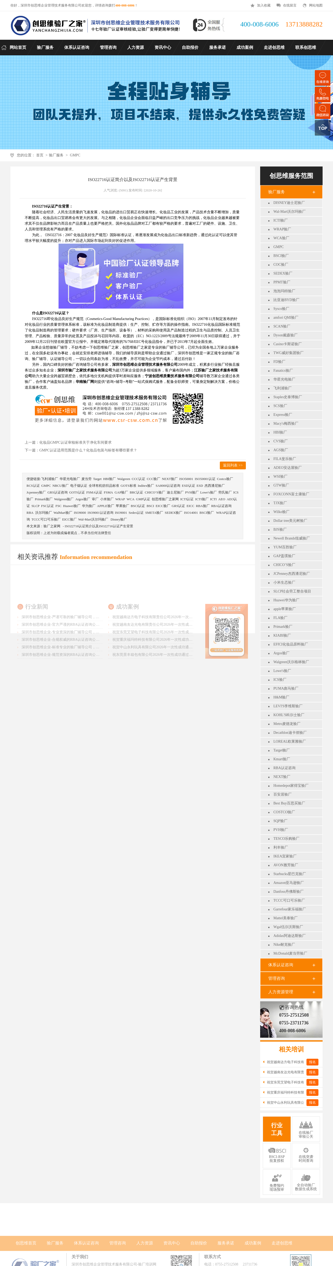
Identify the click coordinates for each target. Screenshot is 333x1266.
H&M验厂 (281, 697)
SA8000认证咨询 (168, 486)
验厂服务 (56, 155)
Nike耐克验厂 (284, 945)
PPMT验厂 (281, 282)
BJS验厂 (280, 529)
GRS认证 (178, 506)
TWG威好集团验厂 (288, 353)
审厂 (95, 499)
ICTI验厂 (280, 220)
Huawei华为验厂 (286, 600)
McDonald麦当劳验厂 (290, 953)
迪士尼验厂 (175, 492)
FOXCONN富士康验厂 (291, 494)
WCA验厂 (281, 238)
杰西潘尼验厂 (214, 486)
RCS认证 (33, 486)
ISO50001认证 (205, 479)
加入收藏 (264, 5)
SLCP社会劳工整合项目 (292, 591)
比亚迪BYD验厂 (286, 300)
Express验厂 (282, 415)
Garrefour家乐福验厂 (289, 909)
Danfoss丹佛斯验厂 (288, 892)
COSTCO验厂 (284, 812)
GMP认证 (143, 499)
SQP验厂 (280, 821)
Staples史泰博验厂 (287, 397)
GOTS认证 (77, 492)
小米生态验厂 (284, 582)
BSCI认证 (138, 506)
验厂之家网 (51, 526)
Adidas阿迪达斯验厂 (289, 936)
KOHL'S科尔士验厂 (288, 715)
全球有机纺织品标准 (104, 486)
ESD (200, 486)
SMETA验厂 (154, 513)
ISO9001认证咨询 (100, 513)
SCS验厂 (280, 406)
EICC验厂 (163, 506)
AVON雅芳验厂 (285, 865)
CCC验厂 (153, 479)
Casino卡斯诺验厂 (287, 344)
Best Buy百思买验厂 (289, 803)
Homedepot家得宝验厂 (291, 786)
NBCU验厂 (60, 486)
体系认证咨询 (280, 965)
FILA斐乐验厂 (284, 459)
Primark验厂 (282, 627)
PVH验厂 (280, 830)
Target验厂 (281, 750)
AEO (221, 499)
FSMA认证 (94, 492)
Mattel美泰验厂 (285, 918)
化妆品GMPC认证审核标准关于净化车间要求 (75, 442)
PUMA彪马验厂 (285, 688)
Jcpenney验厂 (36, 492)
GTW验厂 (281, 485)
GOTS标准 (128, 486)
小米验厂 (107, 499)
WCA (130, 499)
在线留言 (290, 5)
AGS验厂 (280, 450)
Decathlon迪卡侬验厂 (290, 733)
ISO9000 (80, 513)
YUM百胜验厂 (285, 547)
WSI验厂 (280, 476)
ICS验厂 (279, 680)
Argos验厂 (281, 653)
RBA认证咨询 (284, 768)
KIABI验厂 (282, 635)
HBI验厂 (280, 432)
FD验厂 (279, 362)
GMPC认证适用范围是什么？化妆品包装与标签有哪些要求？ (88, 450)
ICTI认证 (187, 499)
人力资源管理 (280, 992)
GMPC (75, 155)
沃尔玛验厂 (43, 513)
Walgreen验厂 (64, 499)
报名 (312, 1062)
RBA (30, 513)
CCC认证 (138, 479)
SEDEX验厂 (282, 273)
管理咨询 (276, 978)
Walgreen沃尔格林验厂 (291, 662)
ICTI (213, 499)
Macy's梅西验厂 (285, 423)
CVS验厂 (280, 441)
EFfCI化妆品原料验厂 (290, 644)
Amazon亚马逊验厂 (288, 883)
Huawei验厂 (71, 506)
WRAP (120, 499)
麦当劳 (86, 479)
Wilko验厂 (281, 512)
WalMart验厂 (63, 513)
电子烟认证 (78, 486)
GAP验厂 (121, 492)
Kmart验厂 (281, 759)
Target (97, 479)
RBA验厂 (203, 506)
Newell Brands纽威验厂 (291, 538)
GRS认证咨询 (57, 492)
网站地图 (316, 5)
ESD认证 (188, 486)
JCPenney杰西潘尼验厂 (291, 574)
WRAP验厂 (282, 229)
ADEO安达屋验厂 (287, 468)
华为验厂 (88, 506)
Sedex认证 (136, 513)
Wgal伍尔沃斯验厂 (288, 927)
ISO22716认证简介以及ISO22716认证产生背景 (99, 526)
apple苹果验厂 (284, 609)
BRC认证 (136, 492)
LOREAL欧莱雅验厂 (289, 741)
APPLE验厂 (105, 506)
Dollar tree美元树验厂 (290, 521)
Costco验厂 (225, 479)
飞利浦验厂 (282, 388)
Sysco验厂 (281, 309)
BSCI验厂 (281, 256)
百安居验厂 (282, 794)
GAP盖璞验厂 (284, 556)
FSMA (108, 492)
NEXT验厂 (281, 777)
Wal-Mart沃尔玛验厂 (289, 212)
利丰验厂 (280, 847)
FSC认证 (47, 506)
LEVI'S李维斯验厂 (288, 706)
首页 (39, 155)
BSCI (150, 506)
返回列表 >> (232, 465)
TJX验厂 (280, 503)
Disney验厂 (119, 519)
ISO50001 (186, 479)
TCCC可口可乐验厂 (289, 900)
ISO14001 (191, 513)
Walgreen (123, 479)
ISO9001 (121, 513)
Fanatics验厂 (283, 370)
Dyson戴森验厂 (285, 335)
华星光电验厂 (284, 379)
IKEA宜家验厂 (285, 856)
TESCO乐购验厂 (286, 839)
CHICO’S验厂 (284, 565)
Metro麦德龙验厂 (286, 724)
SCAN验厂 (281, 326)
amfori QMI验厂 (285, 317)
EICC (190, 506)
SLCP (35, 506)
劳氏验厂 (225, 492)
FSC (58, 506)
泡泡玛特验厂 (284, 291)
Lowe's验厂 (282, 671)
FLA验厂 (280, 618)
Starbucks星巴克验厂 (289, 874)
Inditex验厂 (146, 486)
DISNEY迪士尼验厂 (289, 203)
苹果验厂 (122, 506)
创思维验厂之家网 (165, 499)
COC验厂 (280, 264)
